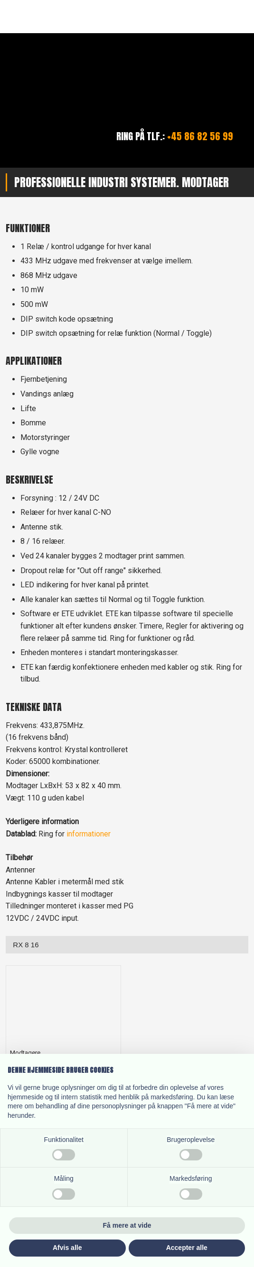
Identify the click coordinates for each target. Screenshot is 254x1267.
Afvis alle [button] (67, 1247)
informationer (88, 833)
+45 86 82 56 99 (200, 136)
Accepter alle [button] (186, 1247)
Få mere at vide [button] (127, 1225)
